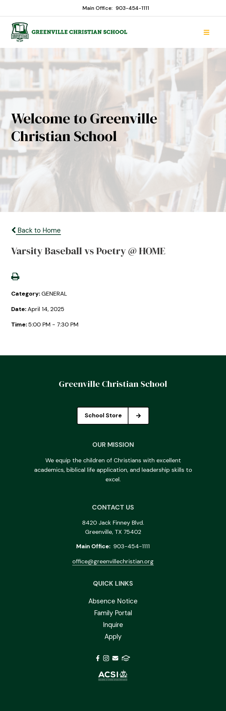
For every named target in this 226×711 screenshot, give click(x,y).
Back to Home (36, 230)
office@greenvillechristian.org (113, 561)
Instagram (106, 658)
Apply (113, 636)
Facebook (98, 658)
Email (115, 658)
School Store (116, 416)
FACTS (126, 658)
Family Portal (113, 613)
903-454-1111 (132, 8)
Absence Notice (113, 601)
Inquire (113, 624)
